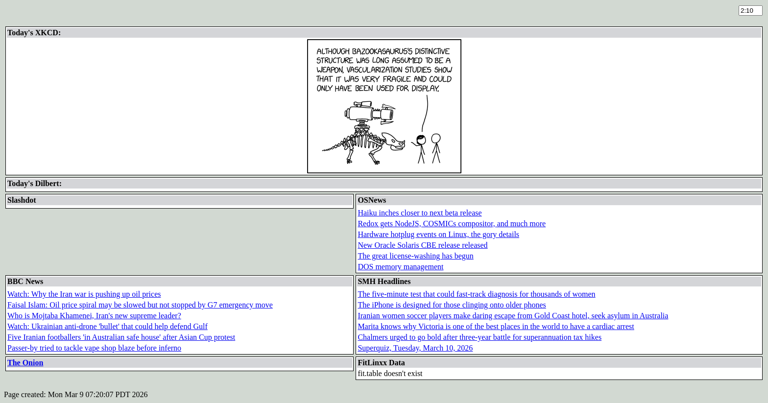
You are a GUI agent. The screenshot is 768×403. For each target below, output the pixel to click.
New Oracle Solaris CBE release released (422, 245)
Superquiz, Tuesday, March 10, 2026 (415, 348)
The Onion (25, 362)
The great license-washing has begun (415, 256)
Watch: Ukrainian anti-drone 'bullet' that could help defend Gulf (107, 326)
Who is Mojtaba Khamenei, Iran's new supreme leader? (94, 315)
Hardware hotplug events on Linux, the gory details (438, 234)
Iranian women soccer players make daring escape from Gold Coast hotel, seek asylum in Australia (513, 315)
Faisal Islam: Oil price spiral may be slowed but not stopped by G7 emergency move (140, 305)
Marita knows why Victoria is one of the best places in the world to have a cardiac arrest (496, 326)
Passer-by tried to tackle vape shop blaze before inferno (94, 348)
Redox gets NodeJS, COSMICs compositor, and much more (452, 223)
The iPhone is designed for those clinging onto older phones (452, 305)
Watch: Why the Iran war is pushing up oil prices (84, 294)
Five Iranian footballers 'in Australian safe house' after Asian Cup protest (121, 337)
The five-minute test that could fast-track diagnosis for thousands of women (476, 294)
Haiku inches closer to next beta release (419, 213)
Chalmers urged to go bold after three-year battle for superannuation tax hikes (479, 337)
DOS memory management (400, 266)
